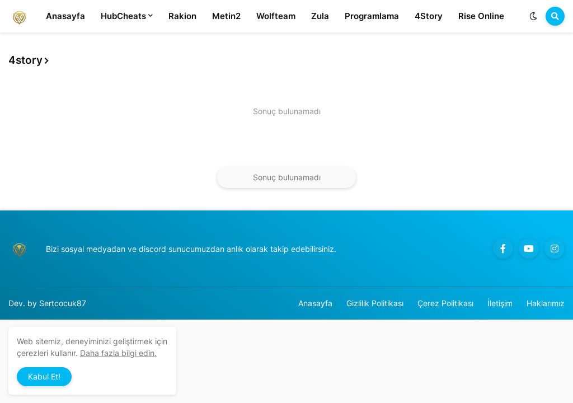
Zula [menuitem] (320, 16)
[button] (533, 16)
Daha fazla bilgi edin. (118, 353)
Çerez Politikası (445, 303)
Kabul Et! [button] (44, 376)
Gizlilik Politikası (374, 303)
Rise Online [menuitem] (481, 16)
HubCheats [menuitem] (123, 16)
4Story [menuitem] (429, 16)
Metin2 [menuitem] (226, 16)
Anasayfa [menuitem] (65, 16)
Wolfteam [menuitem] (275, 16)
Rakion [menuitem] (182, 16)
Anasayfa (315, 303)
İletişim (500, 303)
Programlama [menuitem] (372, 16)
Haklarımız (546, 303)
